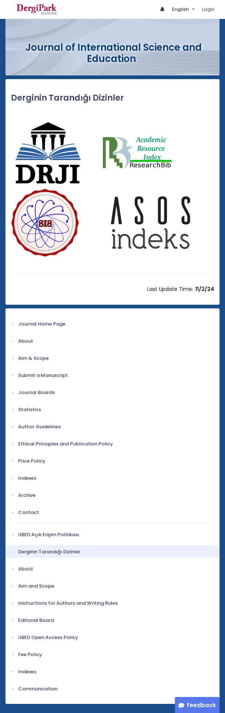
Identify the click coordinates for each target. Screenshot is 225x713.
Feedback (201, 705)
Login (208, 9)
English (181, 9)
